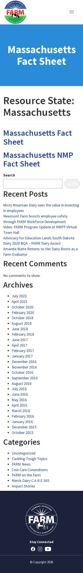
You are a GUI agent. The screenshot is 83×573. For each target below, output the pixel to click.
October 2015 (22, 432)
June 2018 (20, 328)
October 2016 (22, 372)
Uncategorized (23, 453)
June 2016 (20, 394)
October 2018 (22, 317)
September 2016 (25, 377)
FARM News (21, 464)
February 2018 (23, 334)
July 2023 (19, 296)
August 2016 (21, 383)
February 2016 (23, 416)
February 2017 (23, 350)
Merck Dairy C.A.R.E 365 (30, 480)
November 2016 (24, 367)
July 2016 (19, 388)
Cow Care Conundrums (30, 469)
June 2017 (20, 339)
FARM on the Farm (26, 475)
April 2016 (19, 405)
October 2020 (22, 307)
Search (9, 175)
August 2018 (21, 323)
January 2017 (22, 356)
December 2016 (24, 361)
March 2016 (21, 410)
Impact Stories (23, 486)
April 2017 (19, 345)
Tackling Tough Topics (29, 458)
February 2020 (23, 312)
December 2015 (24, 427)
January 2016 (22, 421)
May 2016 (19, 399)
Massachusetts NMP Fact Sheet (38, 159)
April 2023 (19, 301)
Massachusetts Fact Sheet (37, 137)
